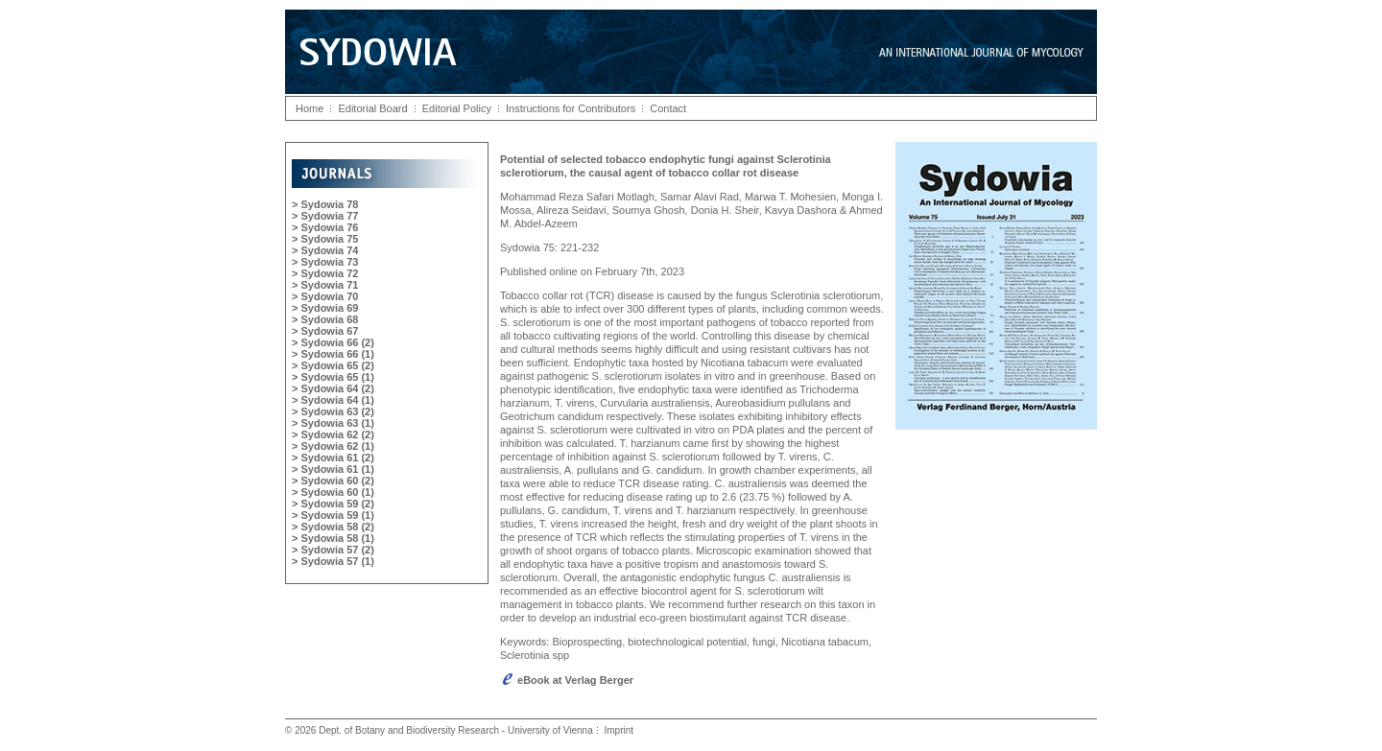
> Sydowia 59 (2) (333, 503)
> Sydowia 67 (325, 331)
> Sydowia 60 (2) (333, 480)
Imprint (618, 730)
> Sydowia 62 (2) (333, 434)
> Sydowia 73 (325, 262)
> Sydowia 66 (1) (333, 354)
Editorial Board (372, 108)
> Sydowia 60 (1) (333, 492)
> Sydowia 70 (325, 296)
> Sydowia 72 (325, 273)
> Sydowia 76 (325, 227)
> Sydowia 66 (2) (333, 342)
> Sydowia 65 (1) (333, 377)
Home (309, 108)
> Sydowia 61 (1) (333, 469)
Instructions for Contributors (570, 108)
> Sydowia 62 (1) (333, 446)
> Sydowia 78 (325, 204)
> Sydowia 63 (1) (333, 423)
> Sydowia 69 (325, 308)
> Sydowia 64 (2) (333, 388)
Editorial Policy (456, 108)
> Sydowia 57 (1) (333, 561)
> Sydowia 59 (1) (333, 515)
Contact (668, 108)
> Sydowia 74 (325, 250)
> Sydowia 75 (325, 239)
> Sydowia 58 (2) (333, 526)
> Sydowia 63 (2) (333, 411)
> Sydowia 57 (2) (333, 549)
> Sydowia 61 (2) (333, 457)
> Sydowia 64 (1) (333, 400)
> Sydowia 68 (325, 319)
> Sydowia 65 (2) (333, 365)
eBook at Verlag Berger (566, 680)
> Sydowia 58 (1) (333, 538)
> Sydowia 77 (325, 216)
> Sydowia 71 (325, 285)
